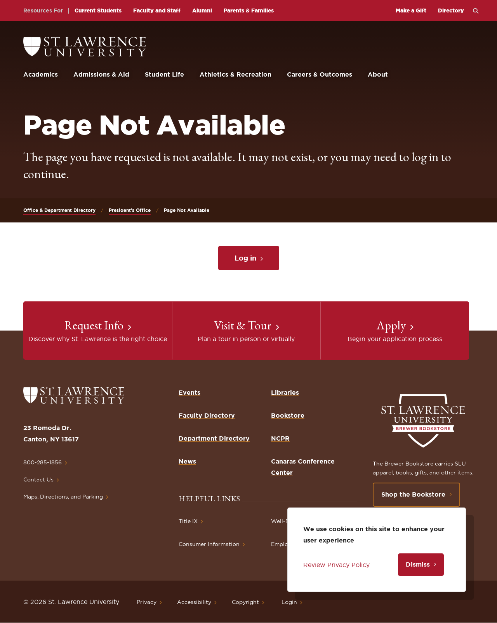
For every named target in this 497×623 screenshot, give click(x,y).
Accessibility (194, 602)
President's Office (130, 210)
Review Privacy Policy (336, 564)
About (378, 74)
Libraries (285, 392)
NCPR (280, 438)
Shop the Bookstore (413, 494)
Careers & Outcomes (319, 74)
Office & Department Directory (59, 210)
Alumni (202, 10)
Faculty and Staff (157, 10)
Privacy (146, 602)
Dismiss (418, 564)
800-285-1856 (42, 462)
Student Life (164, 74)
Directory (451, 10)
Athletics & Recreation (235, 74)
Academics (40, 74)
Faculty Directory (207, 415)
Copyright (245, 602)
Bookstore (287, 415)
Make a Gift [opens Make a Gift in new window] (411, 10)
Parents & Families (249, 10)
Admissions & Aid (101, 74)
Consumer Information (209, 544)
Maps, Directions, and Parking (63, 497)
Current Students (98, 10)
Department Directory (214, 438)
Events (189, 392)
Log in (245, 258)
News (187, 461)
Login (289, 602)
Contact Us (38, 479)
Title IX (188, 521)
